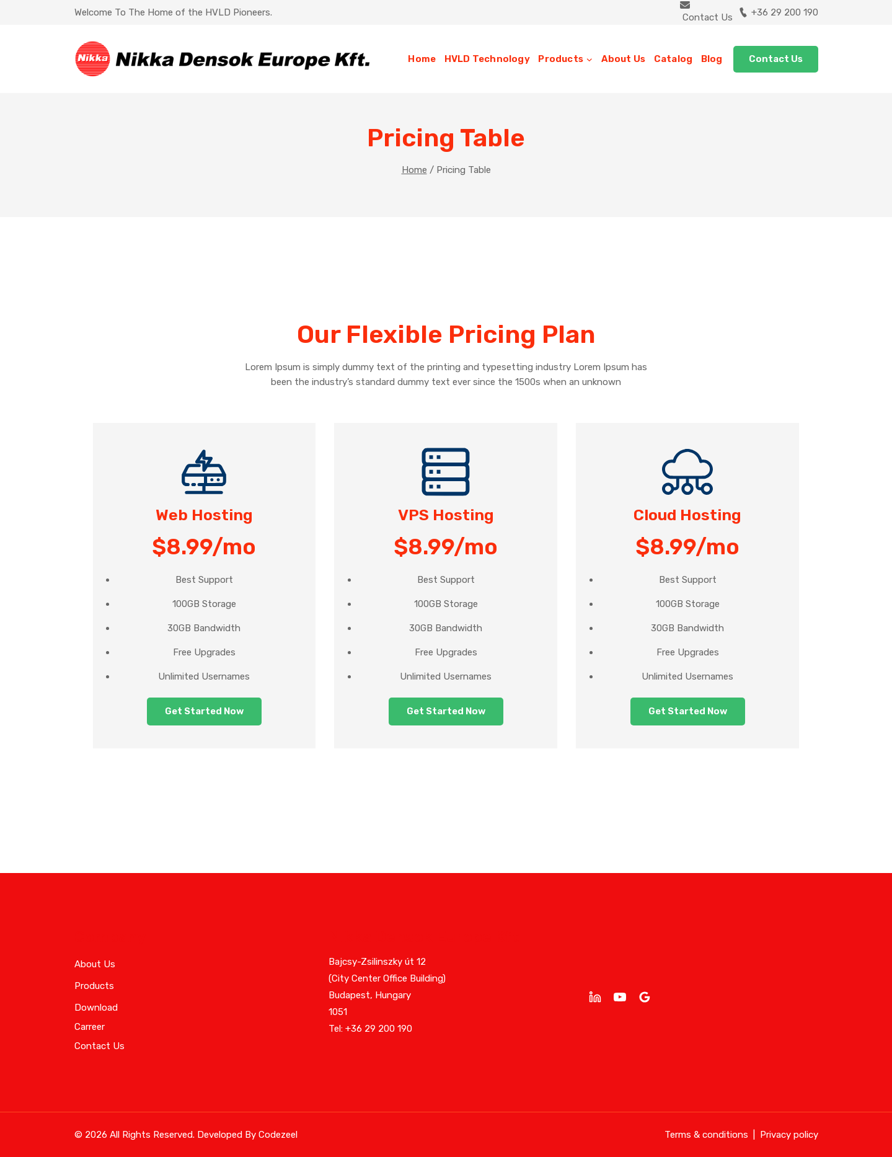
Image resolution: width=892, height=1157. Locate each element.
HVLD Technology (487, 58)
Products (94, 985)
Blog (712, 58)
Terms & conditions (706, 1134)
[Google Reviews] (644, 997)
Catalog (673, 58)
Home (422, 58)
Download (96, 1007)
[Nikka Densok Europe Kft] (222, 59)
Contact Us (776, 58)
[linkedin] (595, 997)
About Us (623, 58)
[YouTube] (619, 997)
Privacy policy (789, 1134)
